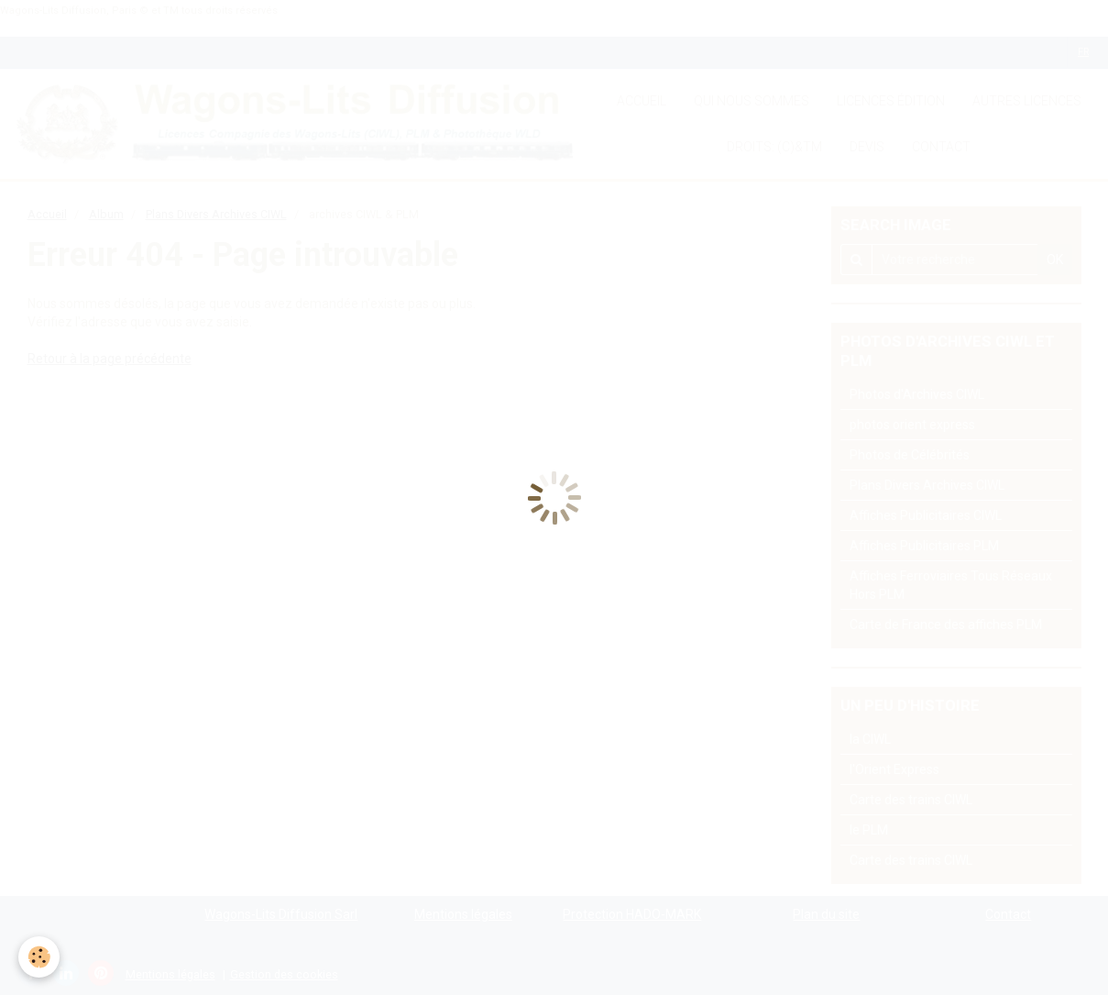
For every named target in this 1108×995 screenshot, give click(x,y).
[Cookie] (39, 957)
